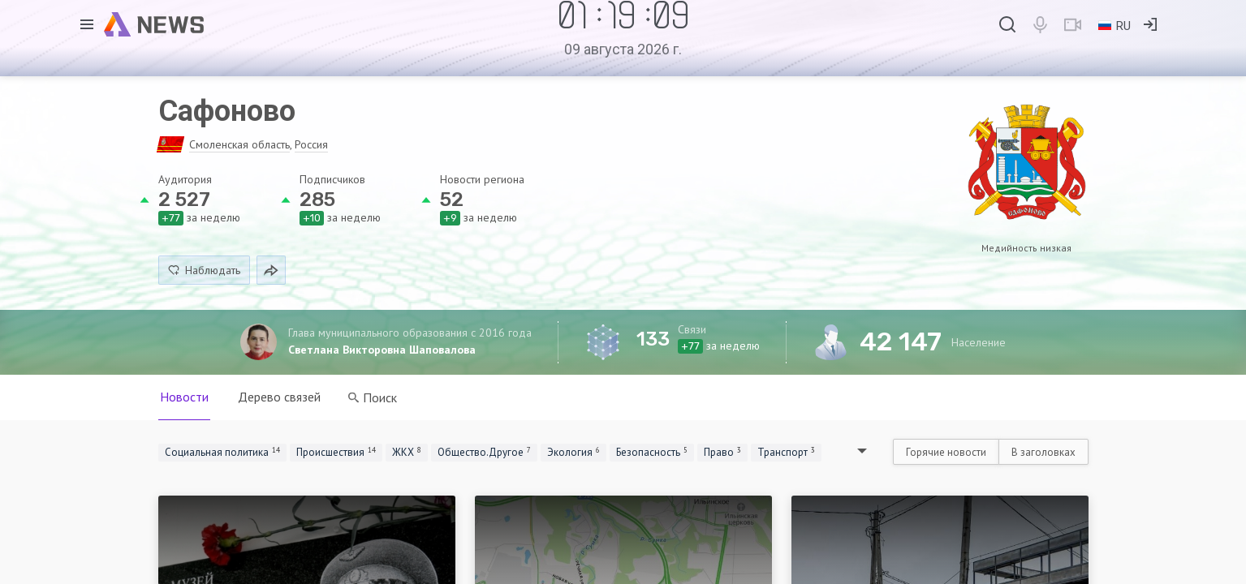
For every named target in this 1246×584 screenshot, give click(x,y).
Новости (184, 397)
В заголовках (1043, 452)
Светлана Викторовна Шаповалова (382, 349)
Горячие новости (946, 452)
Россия (311, 144)
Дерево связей (279, 397)
